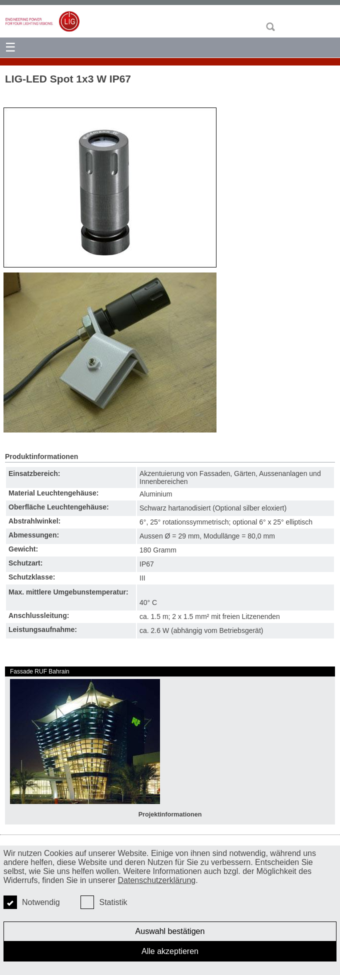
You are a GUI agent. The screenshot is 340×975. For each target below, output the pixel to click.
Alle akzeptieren (170, 951)
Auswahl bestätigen (170, 931)
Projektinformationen (170, 814)
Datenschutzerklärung (157, 880)
